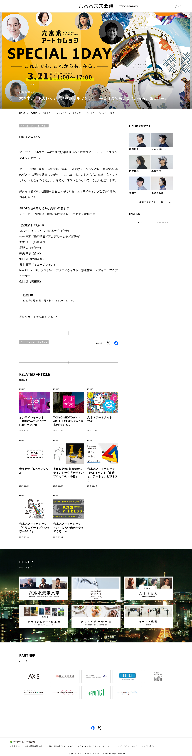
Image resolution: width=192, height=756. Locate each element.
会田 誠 (23, 281)
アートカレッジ (27, 125)
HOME (22, 113)
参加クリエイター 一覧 (151, 202)
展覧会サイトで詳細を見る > (38, 317)
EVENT (34, 113)
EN (181, 6)
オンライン (42, 125)
